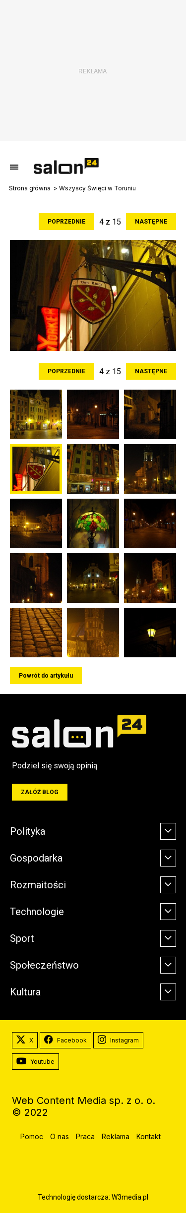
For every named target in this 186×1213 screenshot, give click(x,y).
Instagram (118, 1040)
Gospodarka (36, 858)
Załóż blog (40, 792)
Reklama (115, 1136)
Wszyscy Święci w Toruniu (97, 188)
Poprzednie (66, 221)
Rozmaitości (38, 885)
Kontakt (148, 1136)
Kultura (25, 992)
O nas (59, 1136)
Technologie (37, 912)
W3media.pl (130, 1197)
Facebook (65, 1040)
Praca (85, 1136)
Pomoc (31, 1136)
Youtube (35, 1062)
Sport (22, 938)
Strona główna (30, 188)
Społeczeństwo (44, 965)
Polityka (27, 831)
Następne (151, 221)
